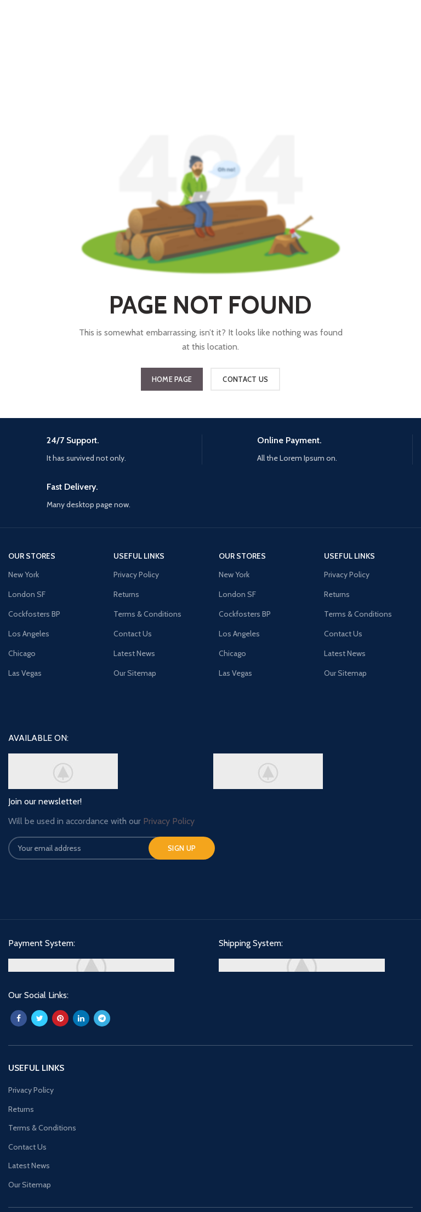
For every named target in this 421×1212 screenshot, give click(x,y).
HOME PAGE (172, 379)
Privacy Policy (31, 1090)
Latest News (29, 1165)
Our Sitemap (29, 1185)
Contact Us (27, 1147)
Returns (21, 1109)
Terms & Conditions (42, 1128)
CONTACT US (245, 379)
